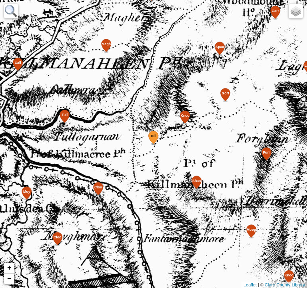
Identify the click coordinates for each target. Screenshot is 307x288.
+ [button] (9, 268)
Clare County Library (285, 284)
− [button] (9, 279)
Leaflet (250, 284)
